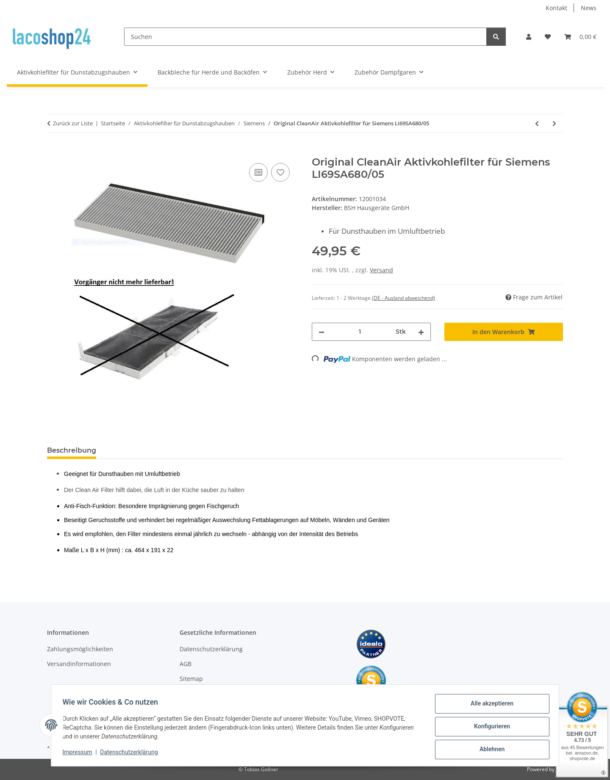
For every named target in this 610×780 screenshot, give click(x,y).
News (588, 8)
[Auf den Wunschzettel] (280, 172)
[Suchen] (305, 37)
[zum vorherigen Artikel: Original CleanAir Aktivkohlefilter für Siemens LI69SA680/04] (537, 123)
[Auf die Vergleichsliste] (258, 172)
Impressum (79, 753)
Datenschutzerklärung (131, 753)
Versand (381, 270)
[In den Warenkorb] (54, 151)
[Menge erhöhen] (421, 331)
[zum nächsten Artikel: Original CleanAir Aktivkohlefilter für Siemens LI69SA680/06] (554, 123)
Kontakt (556, 8)
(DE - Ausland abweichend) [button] (403, 297)
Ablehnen (489, 750)
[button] (528, 36)
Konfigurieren (489, 728)
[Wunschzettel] (547, 36)
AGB (185, 664)
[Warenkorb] (580, 36)
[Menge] (360, 331)
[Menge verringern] (321, 331)
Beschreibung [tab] (71, 450)
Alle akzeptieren (489, 706)
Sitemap (191, 679)
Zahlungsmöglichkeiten (80, 649)
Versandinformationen (79, 664)
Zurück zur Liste (73, 123)
